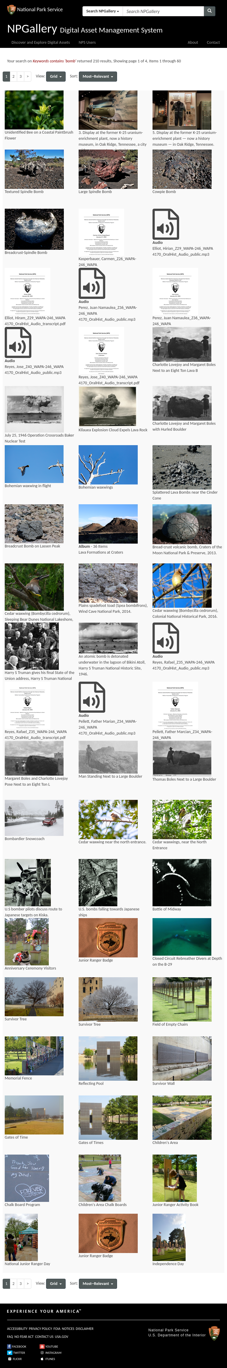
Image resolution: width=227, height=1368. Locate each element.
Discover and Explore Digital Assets (41, 42)
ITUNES (47, 1359)
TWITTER (16, 1353)
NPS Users (87, 42)
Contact (213, 42)
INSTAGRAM (50, 1353)
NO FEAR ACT (24, 1337)
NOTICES (68, 1329)
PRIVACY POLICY (40, 1329)
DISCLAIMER (84, 1329)
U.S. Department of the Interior (177, 1335)
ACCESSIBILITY (17, 1329)
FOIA (56, 1329)
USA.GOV (61, 1337)
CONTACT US (44, 1337)
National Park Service (168, 1330)
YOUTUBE (49, 1346)
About (193, 42)
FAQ (10, 1337)
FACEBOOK (16, 1346)
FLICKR (14, 1359)
